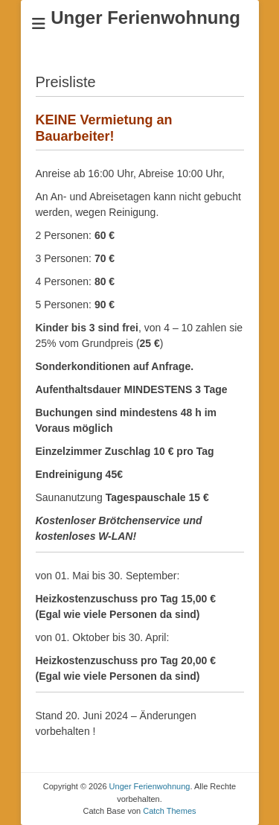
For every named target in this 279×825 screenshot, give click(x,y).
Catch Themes (169, 810)
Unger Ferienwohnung (145, 17)
